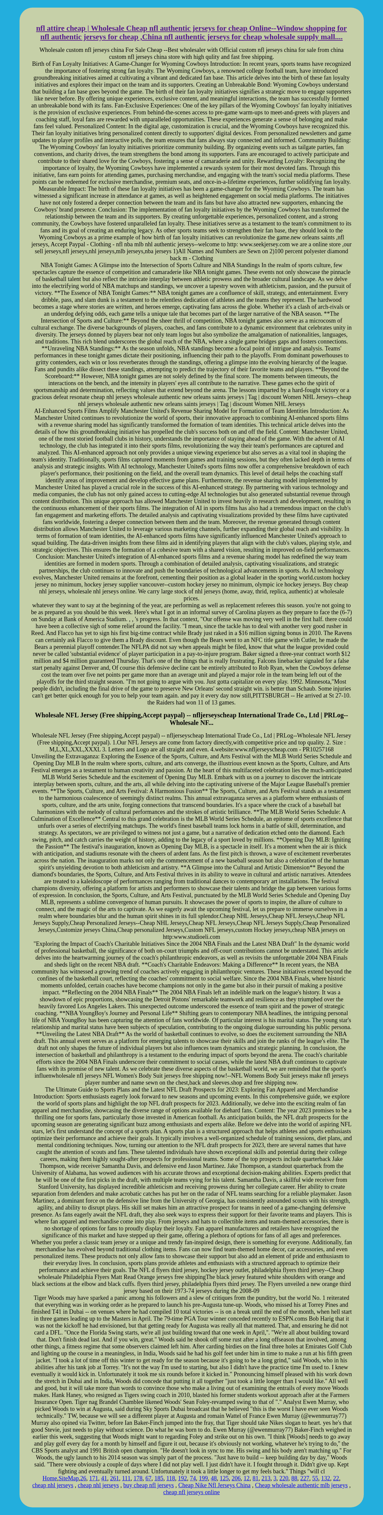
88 (294, 1478)
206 (236, 1478)
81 (255, 1478)
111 (126, 1478)
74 (193, 1478)
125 (224, 1478)
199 (203, 1478)
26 (83, 1478)
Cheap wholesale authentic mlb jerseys (301, 1485)
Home (49, 1478)
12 (246, 1478)
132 (325, 1478)
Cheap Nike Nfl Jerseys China (214, 1485)
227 (304, 1478)
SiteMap (69, 1478)
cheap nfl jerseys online (191, 1492)
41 (104, 1478)
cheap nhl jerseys (52, 1485)
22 (336, 1478)
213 (265, 1478)
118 (170, 1478)
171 (93, 1478)
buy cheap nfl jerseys (148, 1485)
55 (315, 1478)
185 (158, 1478)
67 (148, 1478)
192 (182, 1478)
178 (138, 1478)
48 (214, 1478)
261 (114, 1478)
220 (283, 1478)
